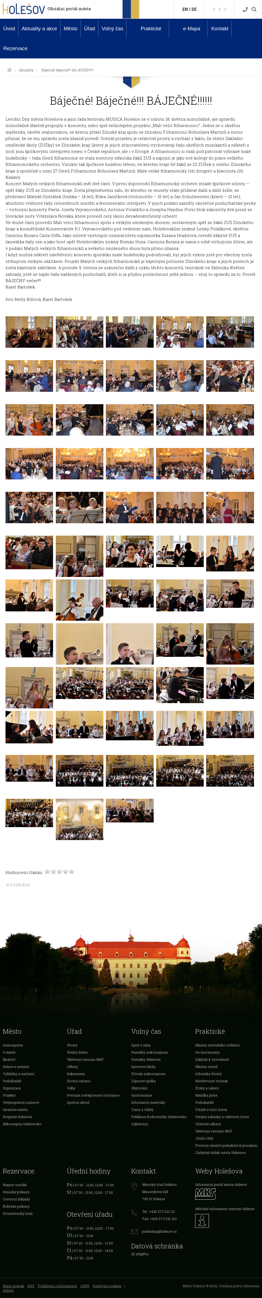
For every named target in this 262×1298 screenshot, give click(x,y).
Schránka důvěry (208, 1074)
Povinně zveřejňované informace (93, 1095)
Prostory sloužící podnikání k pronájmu (226, 1145)
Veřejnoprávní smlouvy (21, 1102)
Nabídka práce (206, 1095)
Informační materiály (148, 1102)
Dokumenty (76, 1074)
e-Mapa (187, 29)
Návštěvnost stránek (211, 1081)
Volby (71, 1088)
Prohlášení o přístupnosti (57, 1286)
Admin (8, 1290)
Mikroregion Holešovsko (22, 1124)
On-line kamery (207, 1052)
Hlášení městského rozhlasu (217, 1045)
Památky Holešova (146, 1059)
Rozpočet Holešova (17, 1117)
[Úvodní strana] (9, 70)
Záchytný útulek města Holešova (220, 1152)
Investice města (15, 1109)
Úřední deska (77, 1052)
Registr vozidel (14, 1185)
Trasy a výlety (142, 1109)
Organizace (12, 1088)
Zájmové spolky (143, 1081)
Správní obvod (78, 1102)
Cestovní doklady (16, 1199)
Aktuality (26, 70)
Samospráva (13, 1045)
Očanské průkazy (16, 1192)
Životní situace (78, 1081)
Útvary (72, 1045)
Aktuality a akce (39, 28)
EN (185, 9)
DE (194, 9)
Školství (9, 1059)
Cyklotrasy (139, 1124)
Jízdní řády (204, 1138)
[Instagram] (225, 9)
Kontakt (219, 28)
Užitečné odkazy (208, 1124)
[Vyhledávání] (254, 9)
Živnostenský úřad (17, 1213)
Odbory (72, 1066)
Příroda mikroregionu (148, 1074)
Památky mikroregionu (149, 1052)
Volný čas (112, 28)
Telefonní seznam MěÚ (85, 1059)
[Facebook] (214, 9)
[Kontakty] (245, 9)
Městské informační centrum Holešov (225, 1209)
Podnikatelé (12, 1081)
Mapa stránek (13, 1286)
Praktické (146, 28)
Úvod (9, 28)
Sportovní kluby (143, 1066)
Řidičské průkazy (16, 1206)
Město (71, 28)
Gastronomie (141, 1095)
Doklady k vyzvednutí (212, 1059)
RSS (30, 1286)
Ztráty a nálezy (207, 1088)
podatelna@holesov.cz (159, 1231)
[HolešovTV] (219, 9)
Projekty (9, 1095)
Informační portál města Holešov (221, 1184)
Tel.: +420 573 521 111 (158, 1211)
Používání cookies (107, 1286)
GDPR (84, 1286)
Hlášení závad (206, 1066)
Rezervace (15, 48)
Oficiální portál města (69, 8)
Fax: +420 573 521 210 (159, 1218)
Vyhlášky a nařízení (18, 1074)
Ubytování (139, 1088)
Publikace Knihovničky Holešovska (158, 1117)
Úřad (89, 28)
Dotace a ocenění (16, 1066)
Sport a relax (141, 1045)
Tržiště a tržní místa (211, 1109)
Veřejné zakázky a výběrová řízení (222, 1117)
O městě (9, 1052)
